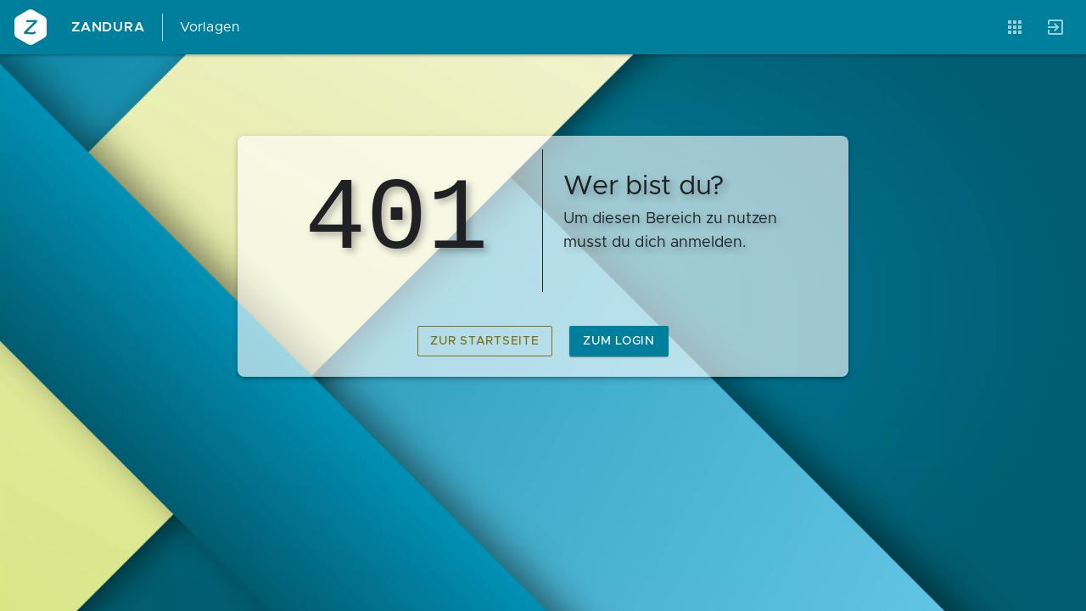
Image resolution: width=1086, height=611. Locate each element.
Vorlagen (210, 27)
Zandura (108, 27)
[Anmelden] (1055, 27)
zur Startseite (485, 341)
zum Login (619, 341)
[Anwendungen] (1014, 27)
